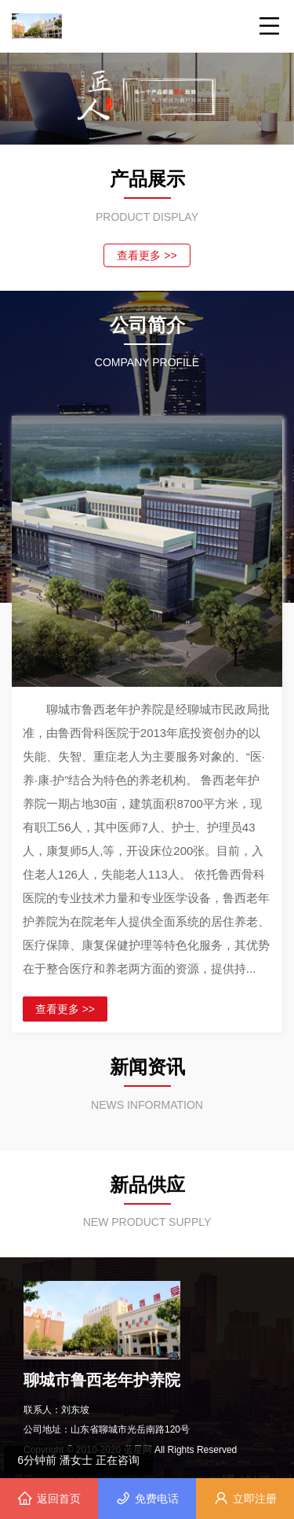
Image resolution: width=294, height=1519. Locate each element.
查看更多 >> (146, 255)
